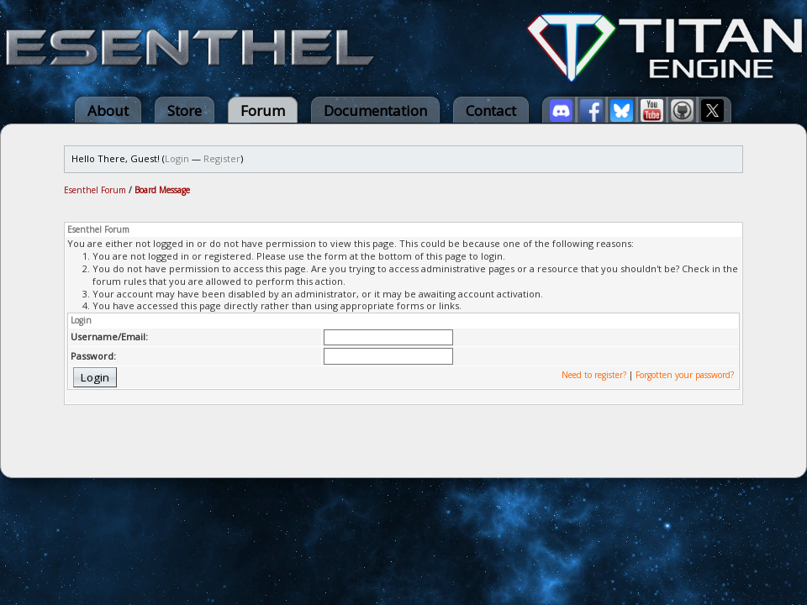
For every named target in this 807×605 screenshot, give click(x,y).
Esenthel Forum (95, 190)
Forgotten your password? (685, 375)
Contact (491, 110)
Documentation (375, 110)
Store (184, 110)
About (108, 110)
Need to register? (594, 375)
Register (221, 158)
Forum (262, 110)
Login (177, 158)
